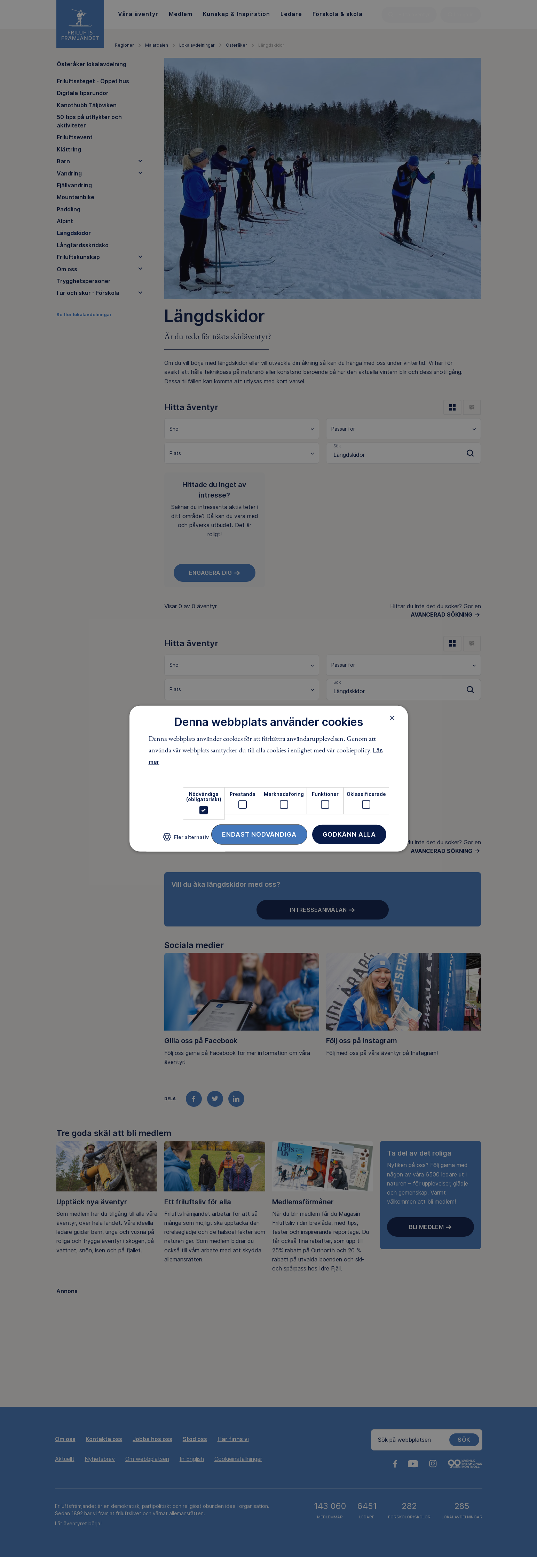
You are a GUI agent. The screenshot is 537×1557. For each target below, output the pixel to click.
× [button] (392, 717)
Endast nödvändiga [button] (259, 834)
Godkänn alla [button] (349, 834)
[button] (185, 839)
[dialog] (268, 779)
